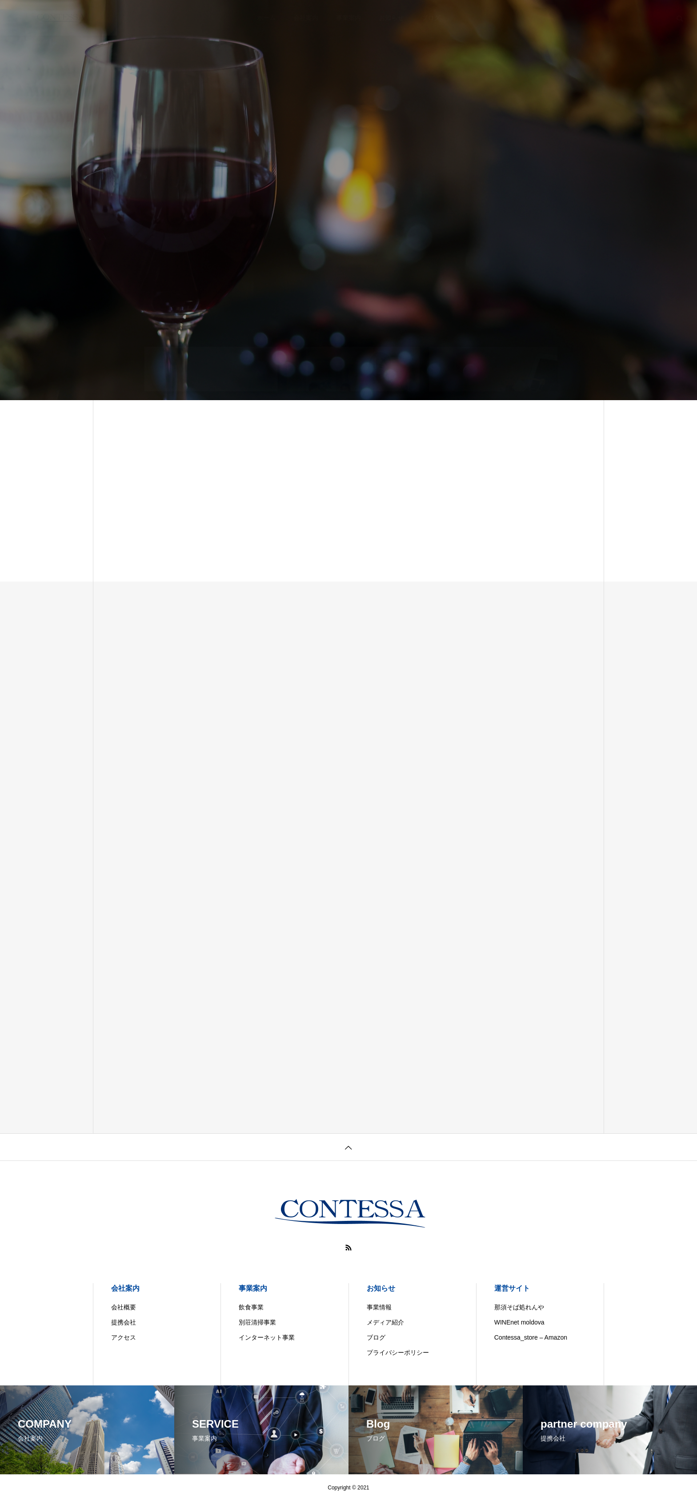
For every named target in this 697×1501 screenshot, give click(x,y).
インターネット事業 (267, 1337)
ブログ (376, 1337)
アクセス (123, 1337)
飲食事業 (251, 1307)
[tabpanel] (348, 200)
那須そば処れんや (519, 1307)
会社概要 (123, 1307)
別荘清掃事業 (257, 1322)
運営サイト (512, 1288)
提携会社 (123, 1322)
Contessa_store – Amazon (530, 1337)
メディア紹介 (385, 1322)
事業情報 (379, 1307)
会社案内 (125, 1288)
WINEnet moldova (519, 1322)
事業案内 (253, 1288)
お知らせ (381, 1288)
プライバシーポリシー (398, 1352)
